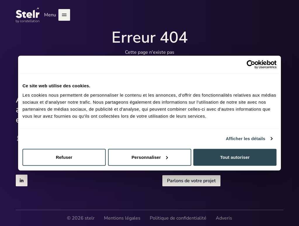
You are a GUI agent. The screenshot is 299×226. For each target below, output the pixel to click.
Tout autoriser (235, 156)
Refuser (64, 156)
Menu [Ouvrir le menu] (57, 15)
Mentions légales (122, 218)
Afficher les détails (245, 138)
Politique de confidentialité (178, 218)
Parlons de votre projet (191, 181)
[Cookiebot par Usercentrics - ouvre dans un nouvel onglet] (251, 64)
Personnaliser (149, 156)
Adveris (224, 218)
